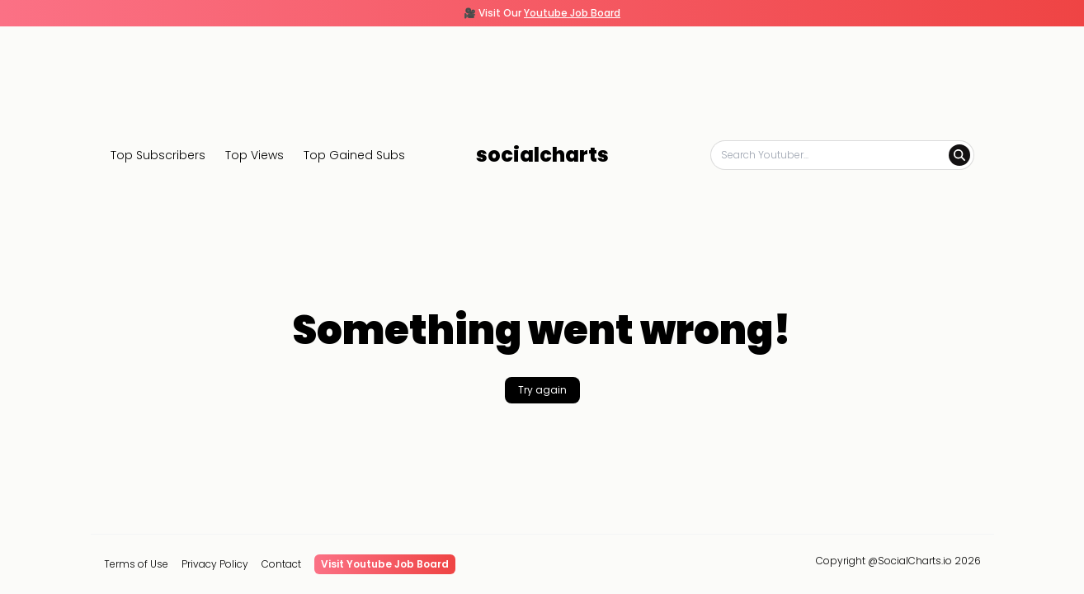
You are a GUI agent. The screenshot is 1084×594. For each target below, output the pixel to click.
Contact (281, 564)
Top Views (254, 155)
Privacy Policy (214, 564)
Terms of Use (136, 564)
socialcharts (542, 155)
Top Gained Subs (354, 155)
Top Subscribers (158, 155)
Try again (542, 390)
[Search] (959, 155)
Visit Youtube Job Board (385, 564)
